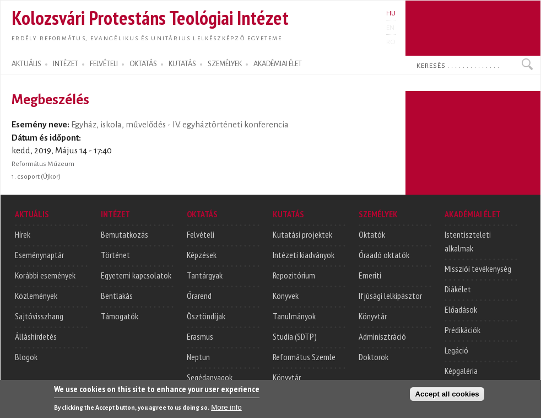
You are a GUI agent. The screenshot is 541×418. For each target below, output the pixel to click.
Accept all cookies (447, 402)
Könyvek (286, 295)
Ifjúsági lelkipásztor (390, 295)
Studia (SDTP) (295, 336)
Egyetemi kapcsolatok (136, 275)
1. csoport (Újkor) (36, 176)
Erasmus (200, 336)
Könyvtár (287, 377)
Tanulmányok (294, 315)
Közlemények (36, 295)
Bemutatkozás (124, 234)
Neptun (198, 356)
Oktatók (372, 234)
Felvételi (200, 234)
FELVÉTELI (104, 64)
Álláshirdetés (36, 336)
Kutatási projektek (302, 234)
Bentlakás (117, 295)
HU (391, 13)
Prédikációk (462, 329)
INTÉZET (65, 64)
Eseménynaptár (39, 254)
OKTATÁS (143, 64)
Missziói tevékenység (478, 268)
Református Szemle (304, 356)
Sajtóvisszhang (39, 315)
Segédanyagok (209, 377)
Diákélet (458, 288)
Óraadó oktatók (384, 254)
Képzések (202, 254)
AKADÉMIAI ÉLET (277, 64)
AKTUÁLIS (26, 64)
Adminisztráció (382, 336)
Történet (115, 254)
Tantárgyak (205, 275)
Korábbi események (45, 275)
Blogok (26, 356)
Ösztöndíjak (206, 315)
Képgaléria (461, 370)
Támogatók (119, 315)
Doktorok (373, 356)
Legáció (456, 350)
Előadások (461, 309)
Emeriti (370, 275)
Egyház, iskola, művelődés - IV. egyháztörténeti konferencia (180, 124)
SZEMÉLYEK (225, 64)
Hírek (22, 234)
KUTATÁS (182, 64)
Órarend (199, 295)
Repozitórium (294, 275)
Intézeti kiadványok (303, 254)
